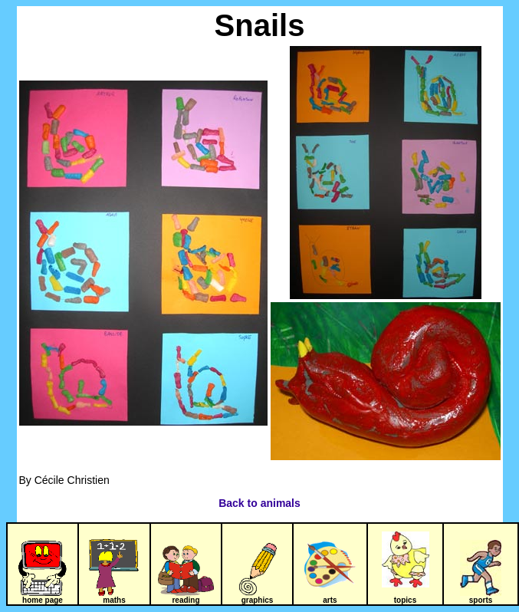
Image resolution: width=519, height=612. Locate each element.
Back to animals (259, 503)
